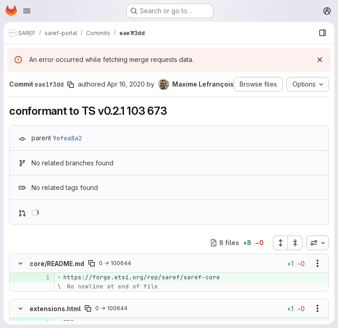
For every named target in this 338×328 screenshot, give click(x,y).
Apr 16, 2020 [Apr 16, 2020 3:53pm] (126, 84)
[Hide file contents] (20, 263)
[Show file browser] (322, 33)
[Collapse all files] (295, 243)
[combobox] (317, 243)
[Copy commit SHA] (70, 84)
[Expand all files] (280, 243)
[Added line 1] (42, 277)
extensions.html (55, 309)
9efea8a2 (67, 138)
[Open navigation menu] (27, 11)
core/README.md (57, 263)
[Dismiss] (319, 59)
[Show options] (317, 263)
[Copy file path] (91, 263)
